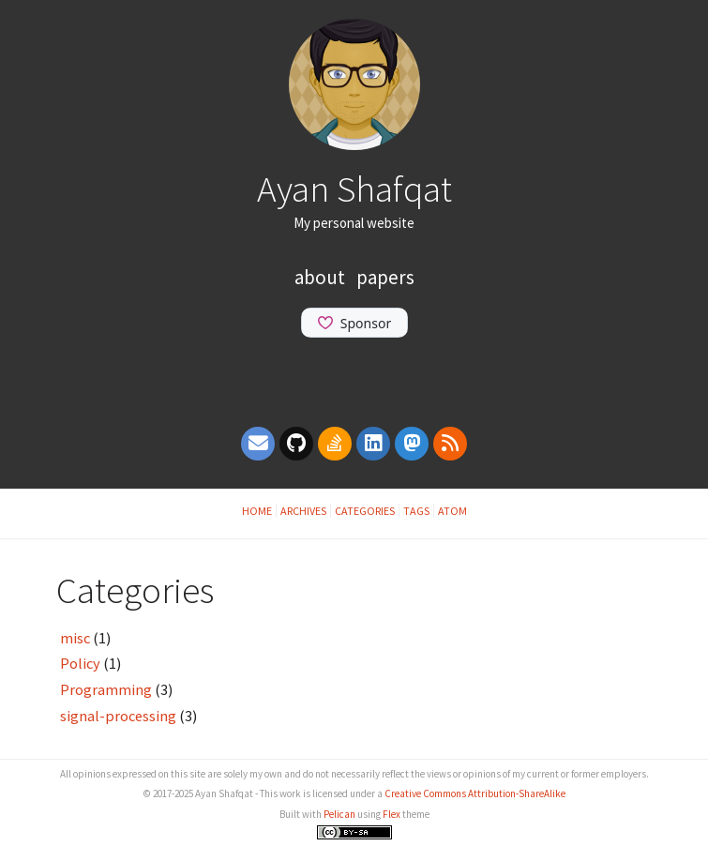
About (321, 277)
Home (257, 511)
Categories (365, 511)
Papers (385, 277)
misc (75, 637)
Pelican (339, 814)
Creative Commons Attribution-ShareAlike (474, 793)
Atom (452, 511)
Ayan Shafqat (354, 188)
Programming (106, 689)
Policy (80, 663)
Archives (303, 511)
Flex (391, 814)
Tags (416, 511)
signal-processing (118, 715)
